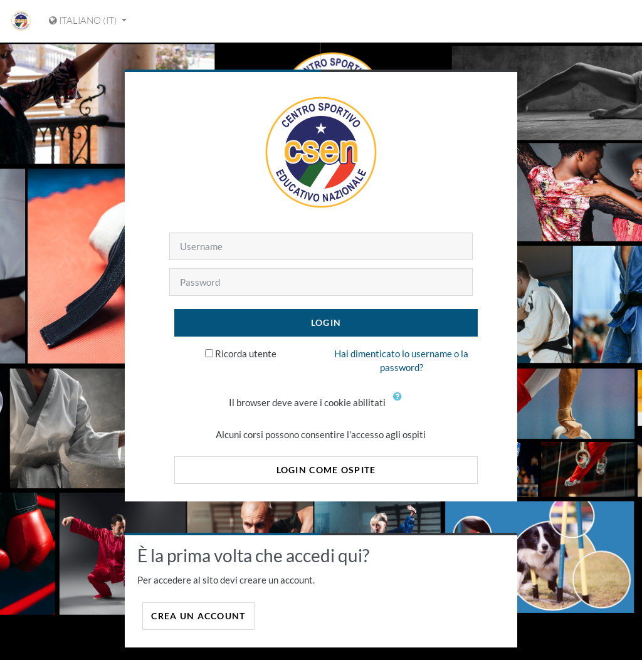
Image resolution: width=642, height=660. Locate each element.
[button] (400, 403)
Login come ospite (326, 469)
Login (326, 322)
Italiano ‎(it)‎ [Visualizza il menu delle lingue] (84, 20)
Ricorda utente (245, 353)
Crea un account (198, 615)
